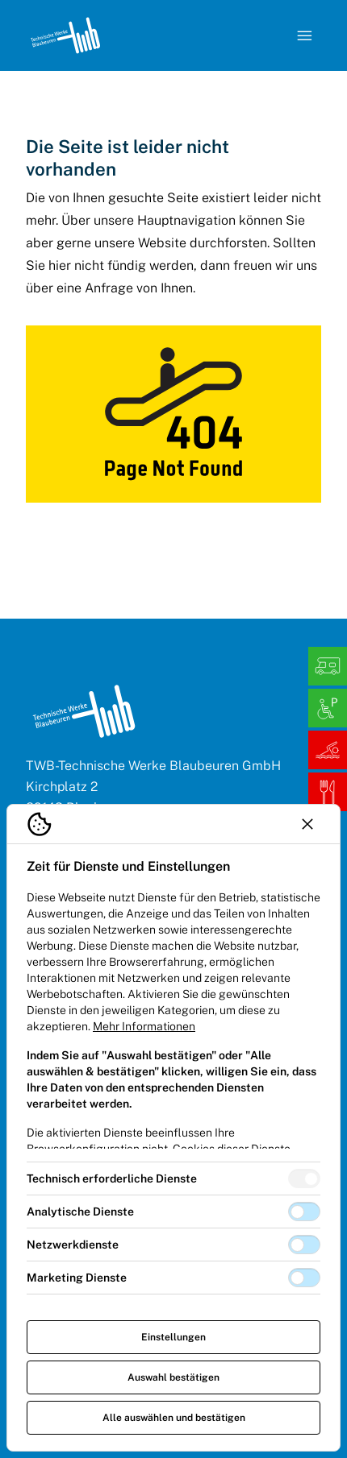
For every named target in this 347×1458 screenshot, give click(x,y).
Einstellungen (173, 1337)
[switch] (304, 1178)
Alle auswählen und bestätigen (173, 1417)
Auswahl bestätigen (173, 1377)
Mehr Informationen (144, 1026)
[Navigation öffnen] (305, 35)
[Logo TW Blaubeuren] (65, 35)
